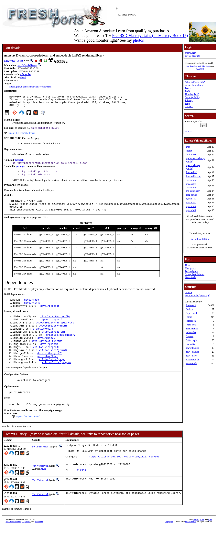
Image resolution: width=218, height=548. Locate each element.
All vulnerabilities (200, 239)
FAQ (187, 91)
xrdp (188, 146)
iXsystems (206, 66)
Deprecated (191, 313)
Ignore (189, 317)
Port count (191, 305)
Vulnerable (191, 332)
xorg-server (191, 194)
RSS (210, 541)
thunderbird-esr (193, 176)
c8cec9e (25, 74)
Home (188, 265)
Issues (188, 88)
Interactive (191, 344)
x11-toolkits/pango (52, 374)
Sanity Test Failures (194, 274)
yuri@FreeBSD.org (27, 65)
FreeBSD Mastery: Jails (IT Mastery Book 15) (150, 35)
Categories (190, 268)
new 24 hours (192, 348)
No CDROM (192, 328)
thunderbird (191, 172)
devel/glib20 (46, 350)
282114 (81, 492)
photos (138, 40)
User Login (190, 52)
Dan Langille (190, 543)
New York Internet (193, 66)
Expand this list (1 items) (28, 434)
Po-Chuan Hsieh (40, 464)
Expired (189, 336)
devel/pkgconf (49, 315)
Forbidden (191, 320)
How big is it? (192, 94)
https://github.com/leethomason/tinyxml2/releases (124, 477)
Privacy (189, 100)
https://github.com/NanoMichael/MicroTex (30, 87)
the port (18, 163)
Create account (192, 55)
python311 (191, 206)
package (20, 170)
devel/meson (32, 308)
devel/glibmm (49, 357)
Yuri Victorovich (40, 486)
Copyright (169, 543)
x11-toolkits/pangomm (56, 378)
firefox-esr (191, 154)
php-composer (193, 190)
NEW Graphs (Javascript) (197, 295)
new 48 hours (192, 351)
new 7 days (191, 355)
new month (191, 363)
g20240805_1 (11, 60)
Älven (43, 489)
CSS (202, 541)
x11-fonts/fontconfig (55, 326)
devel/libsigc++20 (49, 368)
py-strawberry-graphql (193, 167)
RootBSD (200, 69)
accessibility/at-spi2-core (55, 333)
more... (188, 131)
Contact (189, 106)
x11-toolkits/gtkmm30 (53, 364)
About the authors (194, 85)
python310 (191, 198)
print (20, 60)
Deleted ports (191, 271)
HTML (196, 541)
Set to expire (192, 340)
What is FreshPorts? (195, 82)
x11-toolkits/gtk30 (46, 361)
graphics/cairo (43, 340)
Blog (187, 103)
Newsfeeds (190, 277)
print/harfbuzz (47, 371)
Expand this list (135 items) (21, 136)
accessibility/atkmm (53, 336)
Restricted (191, 324)
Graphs (188, 292)
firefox (189, 150)
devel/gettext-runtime (47, 354)
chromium (191, 180)
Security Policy (192, 97)
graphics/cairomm (53, 343)
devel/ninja (32, 311)
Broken (189, 309)
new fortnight (192, 359)
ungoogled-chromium (191, 185)
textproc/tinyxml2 (49, 329)
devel (23, 77)
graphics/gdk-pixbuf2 (61, 347)
